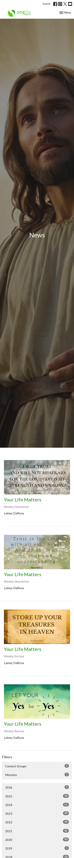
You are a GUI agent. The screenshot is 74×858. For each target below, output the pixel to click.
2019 (37, 848)
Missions (37, 775)
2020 (37, 839)
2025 (37, 796)
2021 (37, 831)
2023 (37, 813)
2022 (37, 822)
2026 (37, 787)
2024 (37, 805)
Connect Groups (37, 766)
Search (46, 3)
